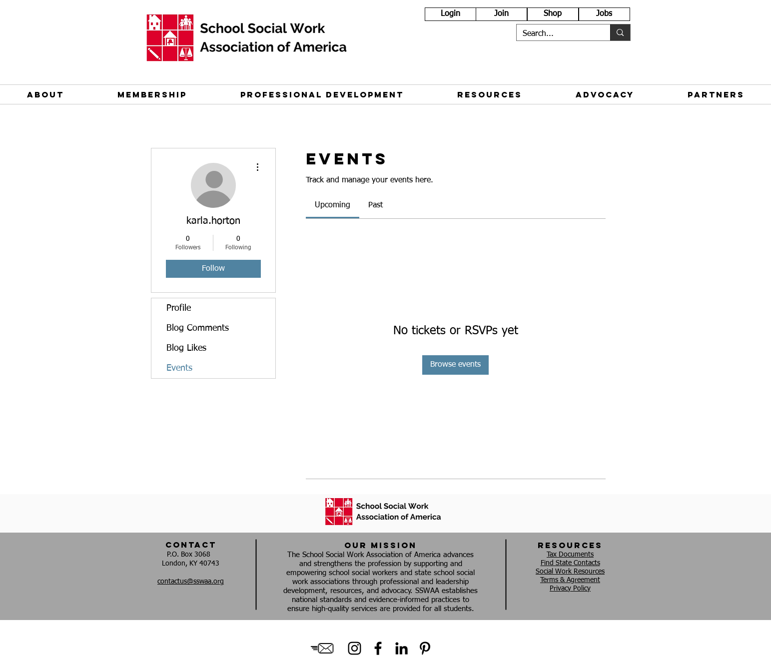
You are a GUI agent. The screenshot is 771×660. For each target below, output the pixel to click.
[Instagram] (354, 648)
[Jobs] (604, 14)
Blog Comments (197, 328)
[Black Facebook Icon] (378, 648)
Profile (178, 308)
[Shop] (553, 14)
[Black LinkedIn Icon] (401, 648)
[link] (332, 205)
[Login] (450, 14)
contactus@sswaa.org (190, 581)
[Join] (501, 14)
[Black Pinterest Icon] (425, 648)
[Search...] (556, 33)
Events (179, 368)
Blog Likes (186, 348)
